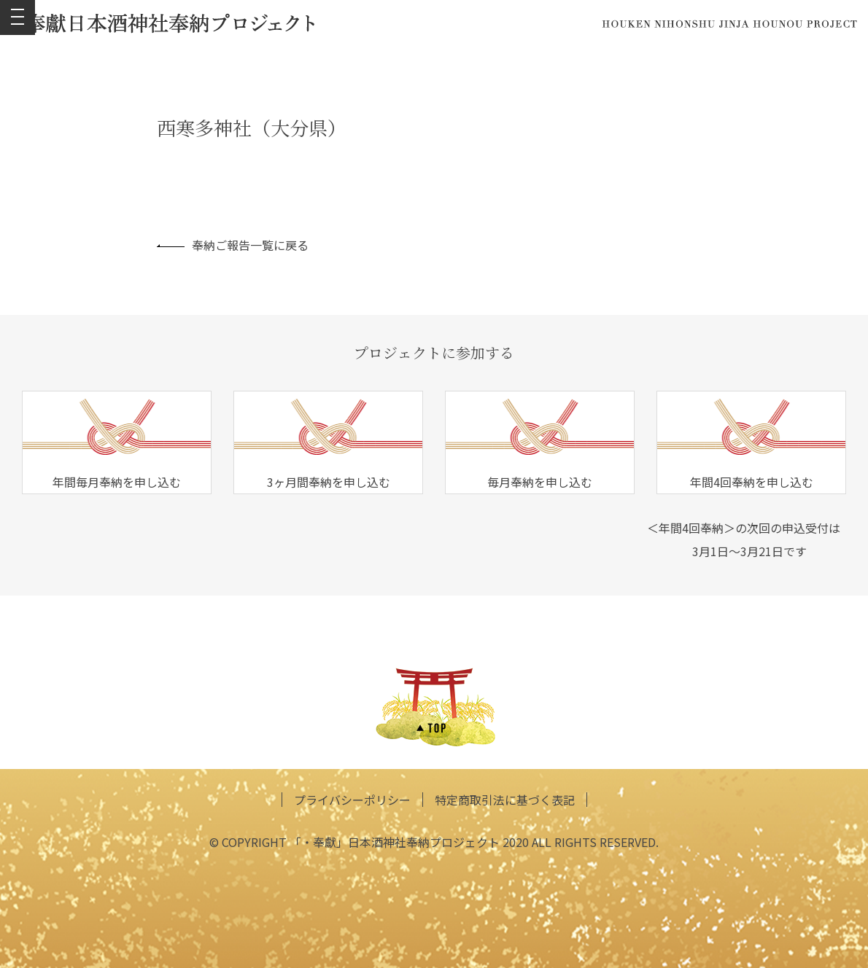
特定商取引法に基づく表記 (505, 799)
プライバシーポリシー (352, 799)
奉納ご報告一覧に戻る (233, 245)
